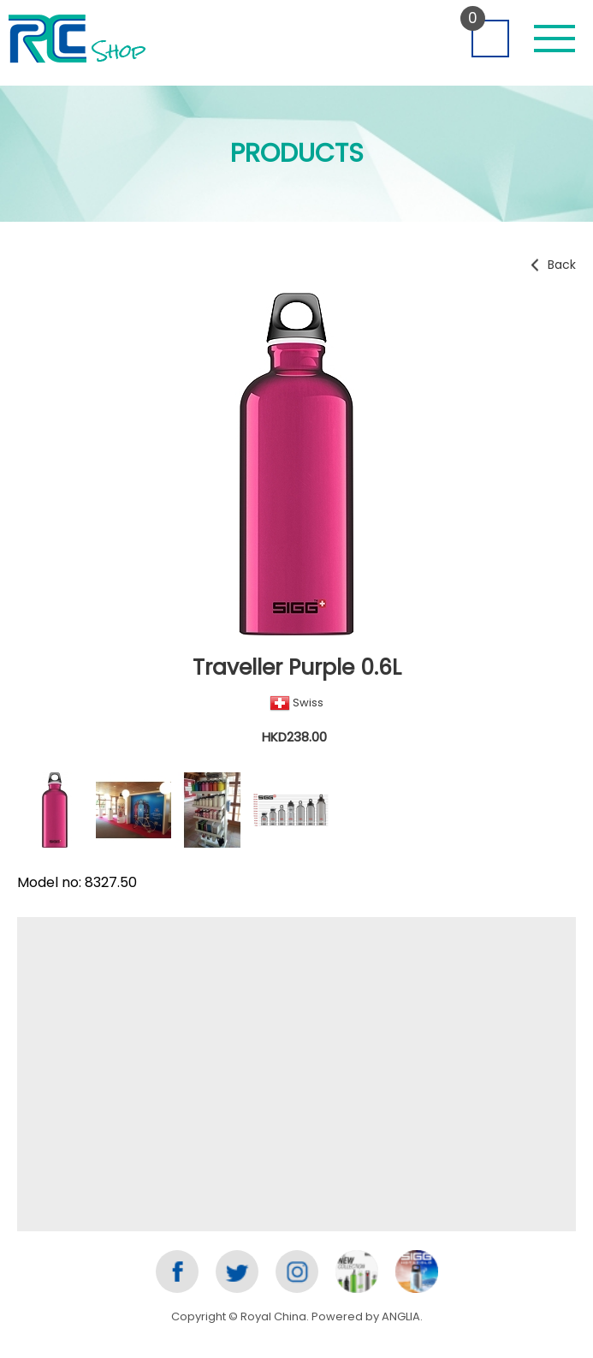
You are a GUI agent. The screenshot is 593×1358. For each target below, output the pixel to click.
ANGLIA (401, 1316)
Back (562, 264)
